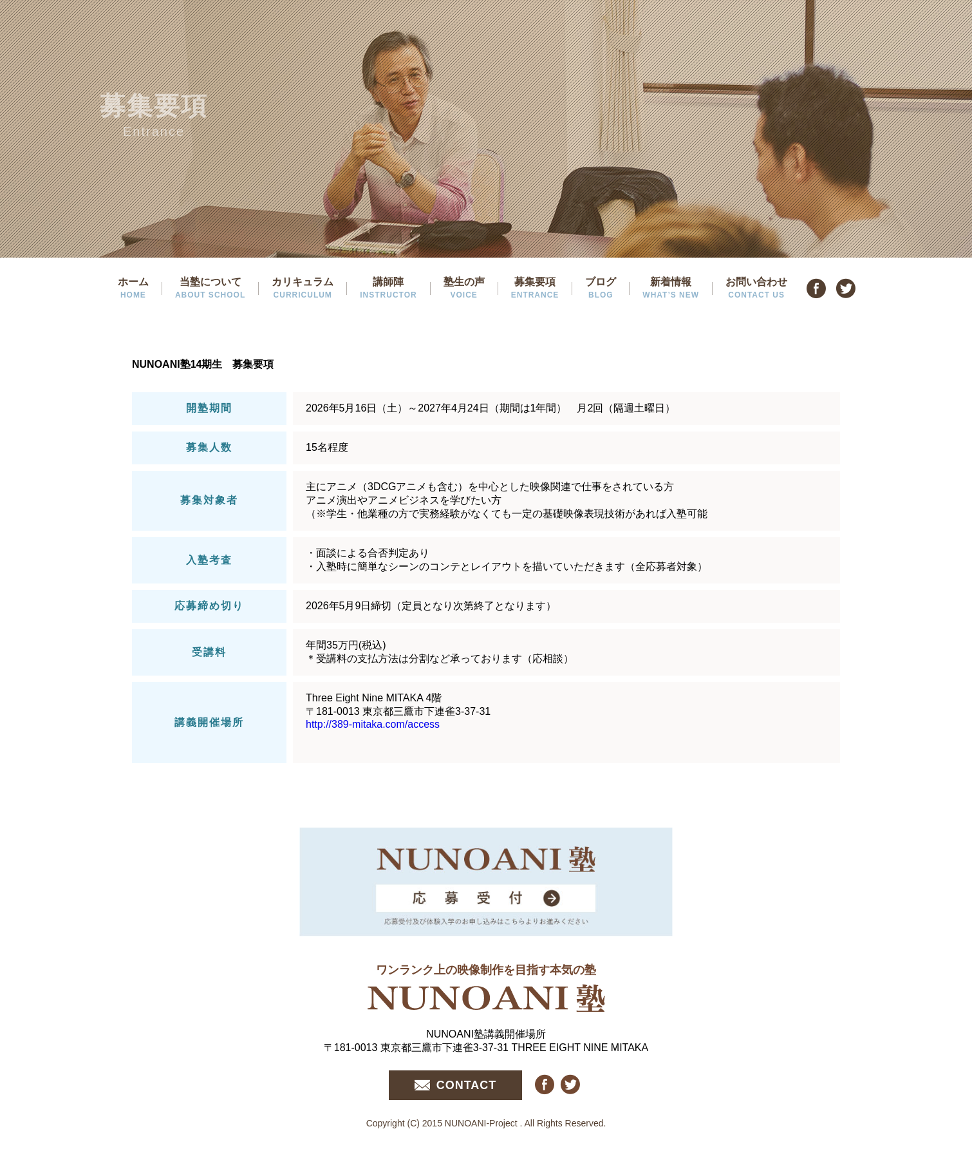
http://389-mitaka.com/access (373, 724)
